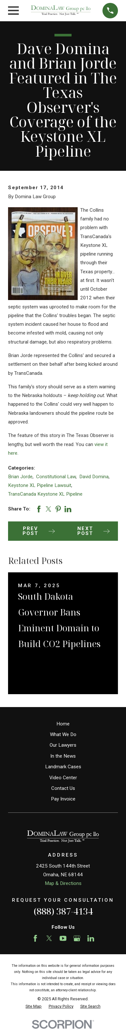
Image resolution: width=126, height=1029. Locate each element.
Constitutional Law (56, 477)
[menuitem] (33, 1006)
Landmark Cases (63, 767)
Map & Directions (63, 883)
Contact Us (63, 788)
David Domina (94, 477)
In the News (63, 756)
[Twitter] (49, 938)
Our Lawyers (63, 745)
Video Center (63, 778)
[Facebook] (35, 938)
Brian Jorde (20, 477)
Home (63, 724)
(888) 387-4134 (63, 911)
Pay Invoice (63, 799)
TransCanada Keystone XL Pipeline (45, 494)
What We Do (63, 734)
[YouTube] (63, 938)
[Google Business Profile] (76, 938)
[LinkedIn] (90, 938)
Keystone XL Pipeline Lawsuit (39, 485)
